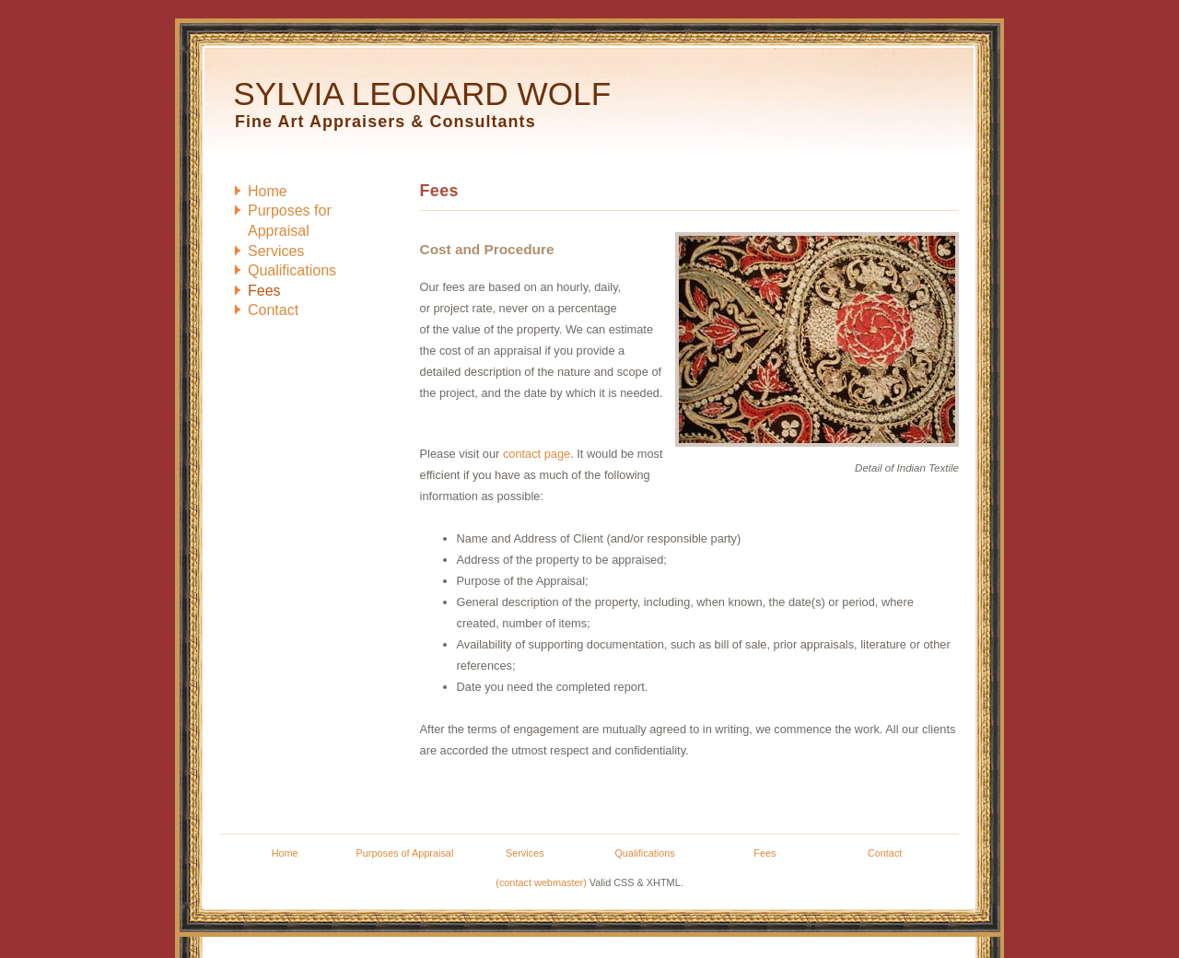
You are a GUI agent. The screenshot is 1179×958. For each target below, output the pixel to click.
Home (285, 853)
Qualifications (644, 853)
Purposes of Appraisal (405, 853)
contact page (536, 454)
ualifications (292, 270)
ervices (276, 251)
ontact (273, 310)
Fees (764, 853)
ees (264, 290)
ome (267, 191)
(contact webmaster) (541, 882)
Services (525, 853)
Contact (885, 853)
